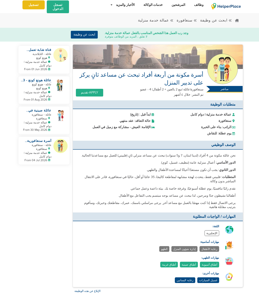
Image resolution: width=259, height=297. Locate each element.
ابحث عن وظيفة (216, 20)
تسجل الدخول (58, 7)
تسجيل (34, 5)
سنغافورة (187, 20)
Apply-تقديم (89, 92)
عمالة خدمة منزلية (156, 20)
